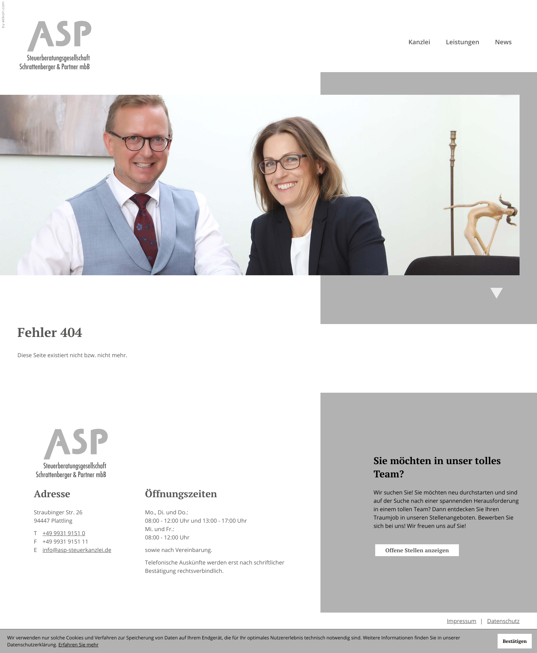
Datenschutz (503, 621)
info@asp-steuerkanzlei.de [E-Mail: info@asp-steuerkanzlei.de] (77, 550)
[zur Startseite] (55, 45)
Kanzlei (419, 42)
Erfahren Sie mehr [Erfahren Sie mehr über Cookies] (79, 644)
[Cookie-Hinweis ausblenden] (514, 641)
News (503, 42)
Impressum (461, 621)
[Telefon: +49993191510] (64, 533)
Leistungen (462, 42)
